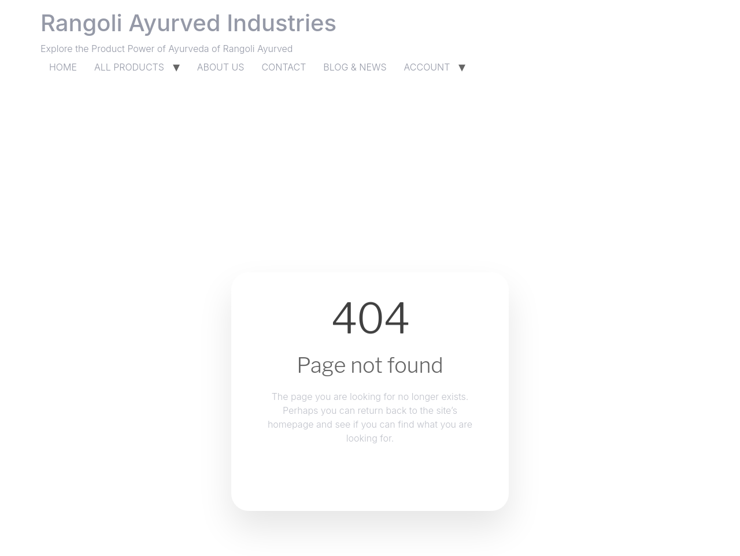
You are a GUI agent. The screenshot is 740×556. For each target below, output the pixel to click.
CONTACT (283, 67)
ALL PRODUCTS (129, 67)
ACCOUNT (427, 67)
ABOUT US (221, 67)
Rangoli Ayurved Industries (188, 23)
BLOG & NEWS (354, 67)
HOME (63, 67)
